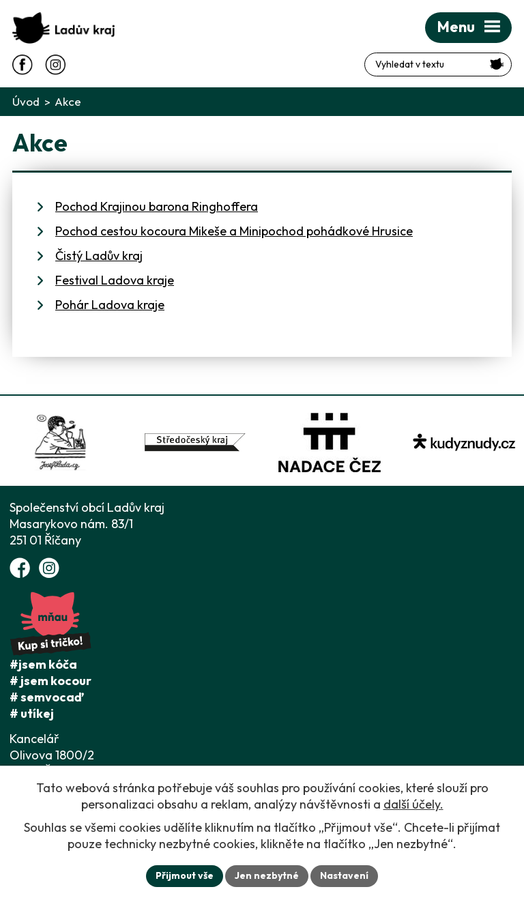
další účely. (413, 804)
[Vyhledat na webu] (497, 64)
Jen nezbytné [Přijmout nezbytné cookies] (267, 875)
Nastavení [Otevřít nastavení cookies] (344, 875)
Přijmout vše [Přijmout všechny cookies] (185, 875)
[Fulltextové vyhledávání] (438, 64)
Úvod (26, 101)
